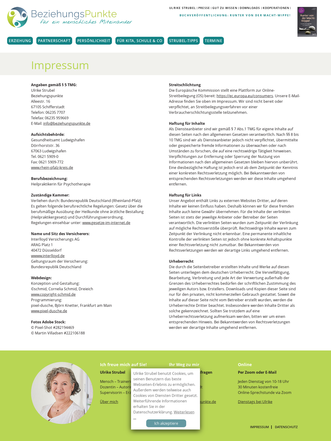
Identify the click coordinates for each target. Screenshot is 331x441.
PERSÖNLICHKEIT (93, 40)
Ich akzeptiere (166, 423)
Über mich (109, 401)
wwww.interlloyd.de (48, 255)
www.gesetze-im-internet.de (106, 222)
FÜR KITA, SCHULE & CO (140, 40)
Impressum (259, 427)
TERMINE (213, 40)
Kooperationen (276, 8)
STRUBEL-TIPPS (183, 40)
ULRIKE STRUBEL (182, 8)
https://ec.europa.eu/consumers (245, 95)
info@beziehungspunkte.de (66, 123)
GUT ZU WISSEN (224, 8)
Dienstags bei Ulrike (255, 401)
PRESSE (204, 8)
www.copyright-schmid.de (53, 294)
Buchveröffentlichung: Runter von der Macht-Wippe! (235, 15)
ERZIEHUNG (20, 40)
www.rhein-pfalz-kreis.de (52, 167)
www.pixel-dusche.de (49, 310)
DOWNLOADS (250, 8)
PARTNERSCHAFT (54, 40)
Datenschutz (286, 427)
